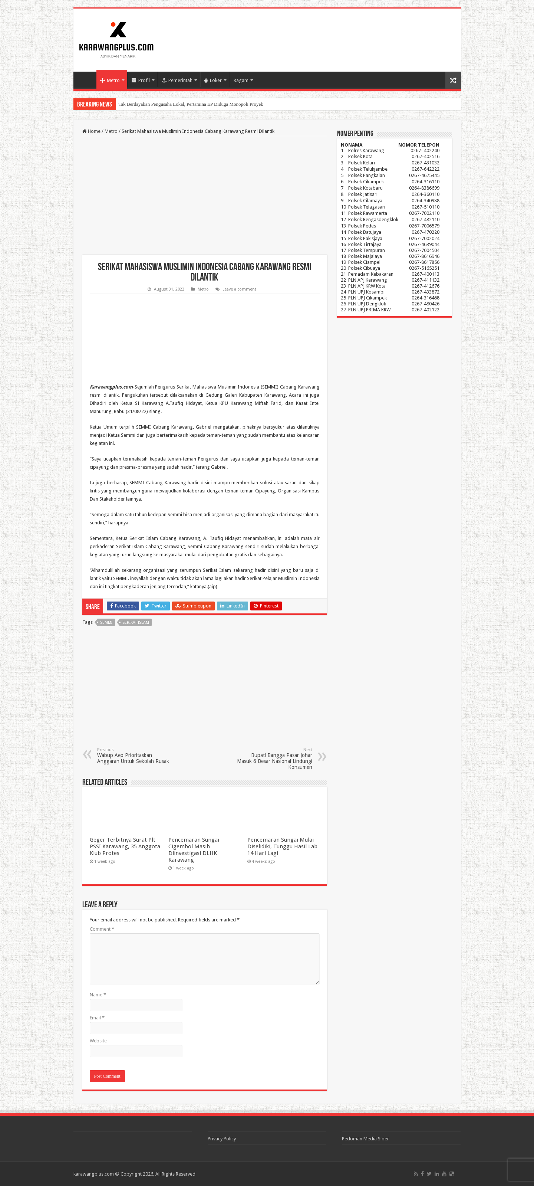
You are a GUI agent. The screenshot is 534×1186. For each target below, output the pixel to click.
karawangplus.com (93, 1174)
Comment (102, 929)
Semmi (106, 622)
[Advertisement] (204, 196)
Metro (110, 80)
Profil (141, 80)
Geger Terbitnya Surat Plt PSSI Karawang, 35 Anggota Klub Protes (125, 846)
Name (98, 994)
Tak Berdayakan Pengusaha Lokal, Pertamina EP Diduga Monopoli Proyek (191, 104)
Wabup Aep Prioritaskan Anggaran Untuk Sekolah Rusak (135, 755)
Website (98, 1041)
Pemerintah (177, 80)
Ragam (241, 80)
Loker (213, 80)
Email (97, 1017)
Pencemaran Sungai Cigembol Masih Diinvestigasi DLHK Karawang (193, 849)
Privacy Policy (222, 1138)
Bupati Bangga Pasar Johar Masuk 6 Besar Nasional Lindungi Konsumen (274, 758)
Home (86, 79)
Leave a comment (239, 289)
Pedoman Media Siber (365, 1138)
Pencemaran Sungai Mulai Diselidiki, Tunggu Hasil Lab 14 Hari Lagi (282, 846)
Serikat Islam (135, 622)
